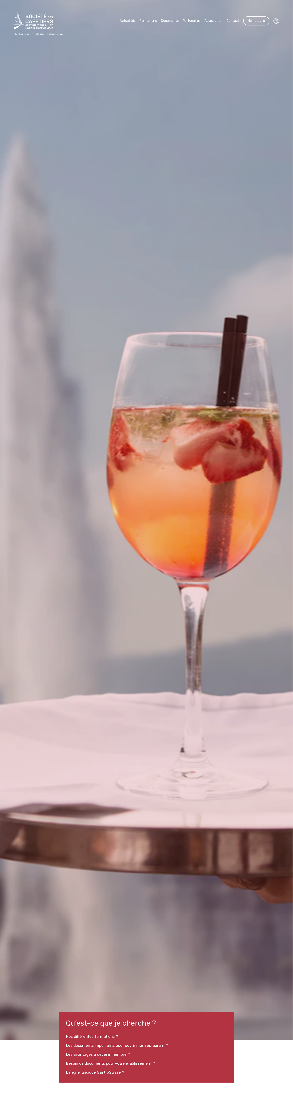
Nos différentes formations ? (92, 1036)
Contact (232, 21)
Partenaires (191, 21)
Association (213, 21)
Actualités (128, 21)
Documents (170, 21)
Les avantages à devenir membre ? (98, 1054)
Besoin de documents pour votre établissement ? (110, 1063)
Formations (148, 21)
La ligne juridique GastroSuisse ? (95, 1072)
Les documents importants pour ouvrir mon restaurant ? (117, 1045)
